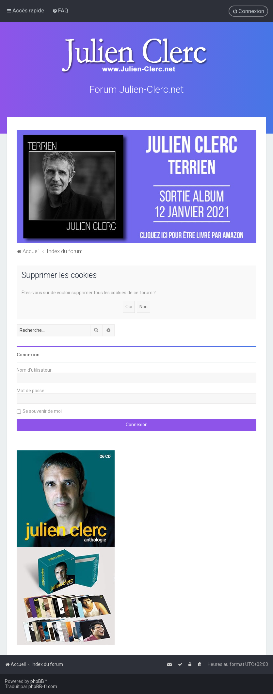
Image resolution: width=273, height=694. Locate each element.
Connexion (28, 354)
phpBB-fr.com (42, 686)
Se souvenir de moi (42, 411)
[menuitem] (60, 10)
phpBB (37, 681)
